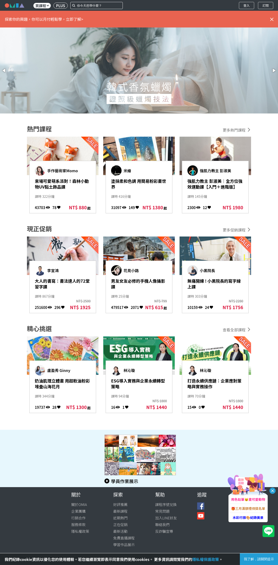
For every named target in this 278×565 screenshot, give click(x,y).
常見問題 (162, 511)
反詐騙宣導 (164, 531)
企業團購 (78, 511)
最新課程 (120, 511)
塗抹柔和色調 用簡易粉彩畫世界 (138, 184)
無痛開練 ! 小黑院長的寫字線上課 (213, 284)
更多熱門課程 (234, 130)
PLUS (60, 5)
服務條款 (78, 524)
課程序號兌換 (166, 504)
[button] (4, 70)
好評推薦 (120, 504)
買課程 (42, 5)
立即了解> (74, 19)
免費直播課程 (124, 537)
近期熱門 (120, 517)
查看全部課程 (234, 330)
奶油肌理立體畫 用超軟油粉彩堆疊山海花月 (61, 384)
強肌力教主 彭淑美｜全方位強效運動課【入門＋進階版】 (214, 188)
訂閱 (266, 5)
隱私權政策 (80, 531)
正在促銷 (120, 524)
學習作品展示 (124, 544)
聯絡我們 (162, 524)
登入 (246, 5)
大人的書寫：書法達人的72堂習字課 (62, 284)
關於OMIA (79, 504)
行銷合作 (78, 517)
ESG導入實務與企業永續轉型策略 (137, 384)
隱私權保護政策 (205, 559)
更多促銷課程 (234, 230)
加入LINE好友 (166, 517)
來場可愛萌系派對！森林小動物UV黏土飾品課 (61, 184)
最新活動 (120, 531)
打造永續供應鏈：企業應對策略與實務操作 (213, 384)
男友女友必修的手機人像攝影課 (137, 284)
